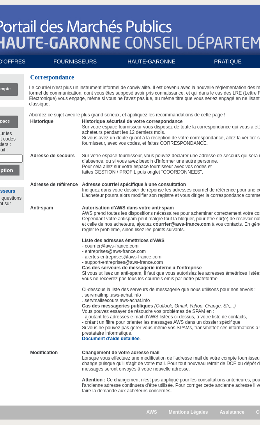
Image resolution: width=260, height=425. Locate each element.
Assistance (231, 412)
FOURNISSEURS (75, 61)
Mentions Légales (188, 412)
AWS (151, 412)
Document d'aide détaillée (111, 338)
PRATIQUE (228, 61)
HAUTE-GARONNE (151, 61)
